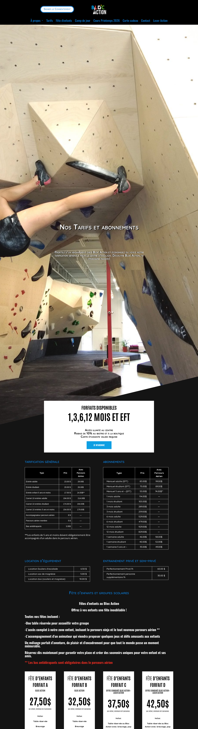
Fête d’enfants (64, 20)
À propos (36, 20)
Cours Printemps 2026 (106, 20)
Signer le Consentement (57, 9)
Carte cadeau (130, 20)
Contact (145, 20)
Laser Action (160, 20)
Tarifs (49, 20)
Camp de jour (82, 20)
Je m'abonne (99, 443)
